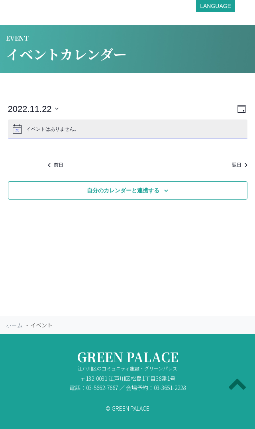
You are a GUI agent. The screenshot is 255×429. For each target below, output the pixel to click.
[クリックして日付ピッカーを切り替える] (33, 109)
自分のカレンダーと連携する (123, 190)
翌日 (239, 165)
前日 (55, 165)
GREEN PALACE (127, 362)
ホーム (14, 325)
